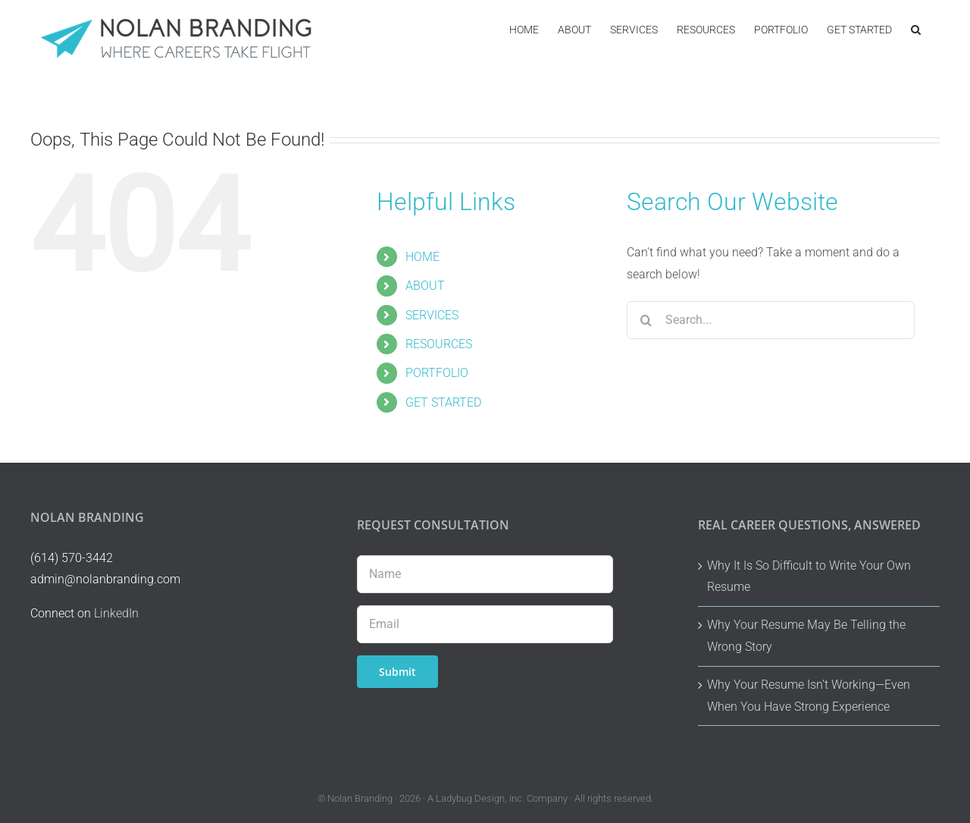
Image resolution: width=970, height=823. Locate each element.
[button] (916, 29)
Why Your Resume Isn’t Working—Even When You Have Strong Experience (808, 695)
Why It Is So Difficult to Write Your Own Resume (809, 576)
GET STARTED (443, 402)
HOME (422, 257)
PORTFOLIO (436, 373)
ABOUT (425, 285)
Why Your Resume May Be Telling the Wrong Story (806, 635)
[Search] (646, 320)
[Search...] (771, 320)
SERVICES (431, 315)
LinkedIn (116, 613)
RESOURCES (438, 344)
